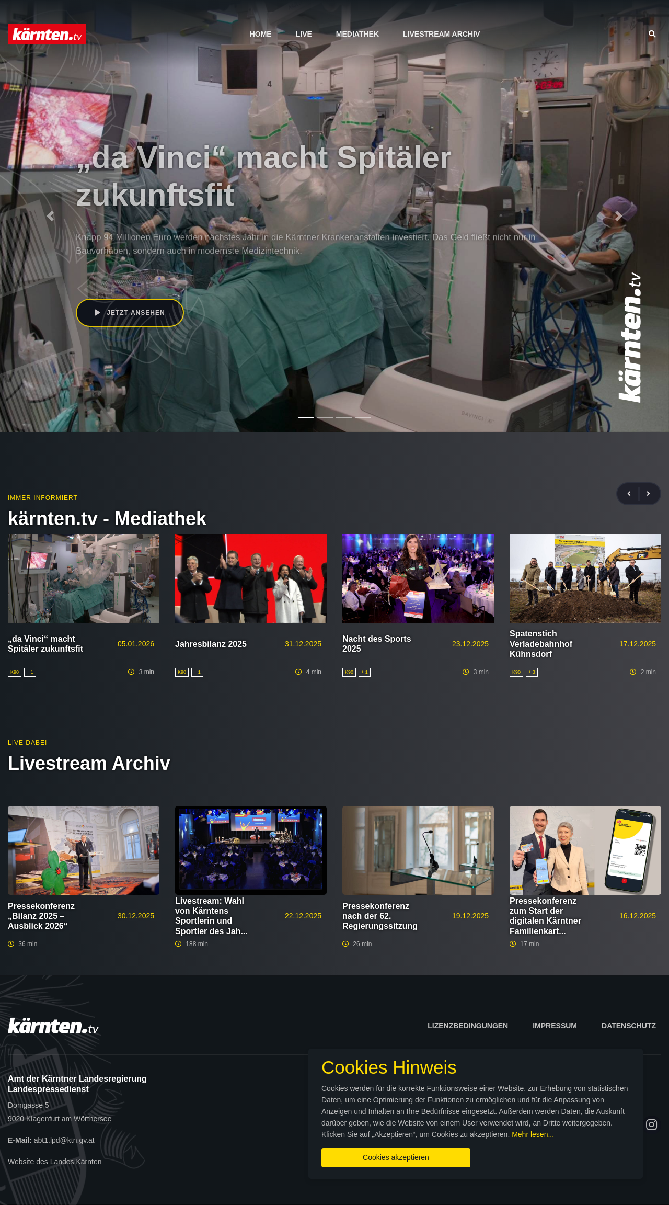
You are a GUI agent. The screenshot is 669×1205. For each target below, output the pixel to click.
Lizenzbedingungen (468, 1025)
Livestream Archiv (441, 34)
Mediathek (357, 34)
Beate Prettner (117, 274)
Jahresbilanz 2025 (211, 644)
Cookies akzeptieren (396, 1157)
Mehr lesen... (533, 1134)
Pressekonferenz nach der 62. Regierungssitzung (380, 916)
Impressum (555, 1025)
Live (304, 34)
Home (261, 34)
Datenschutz (629, 1025)
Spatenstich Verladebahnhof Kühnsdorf (541, 643)
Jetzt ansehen (130, 312)
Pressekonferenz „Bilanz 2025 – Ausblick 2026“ (41, 916)
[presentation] (633, 493)
